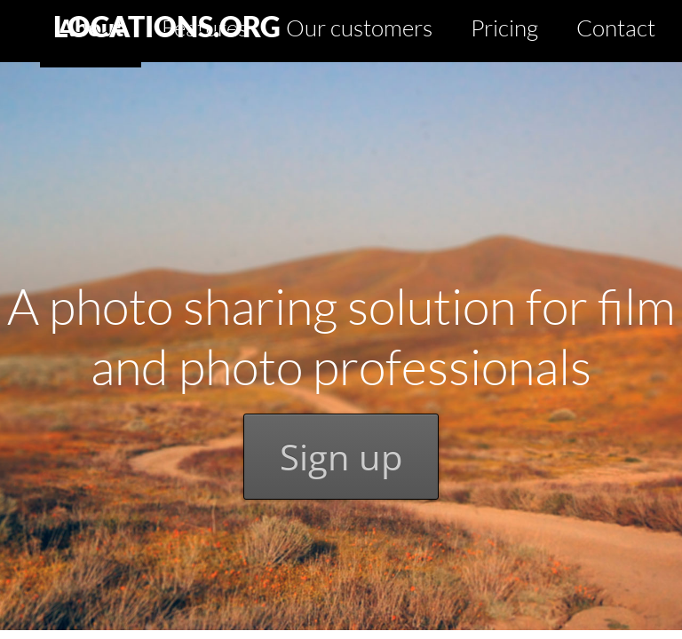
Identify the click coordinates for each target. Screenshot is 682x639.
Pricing (504, 27)
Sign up (341, 456)
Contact (615, 27)
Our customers (359, 27)
